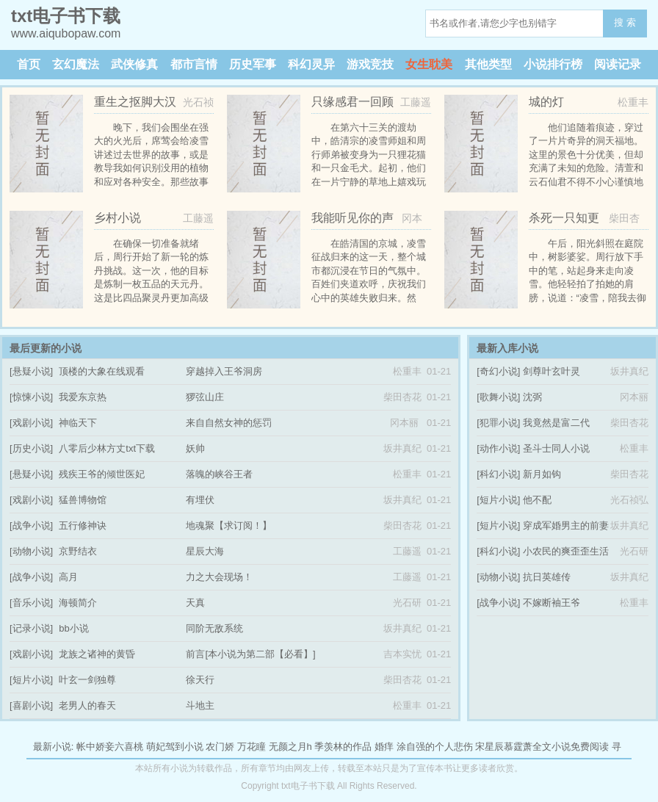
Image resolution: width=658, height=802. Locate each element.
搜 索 (625, 22)
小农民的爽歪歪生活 (566, 551)
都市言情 (193, 64)
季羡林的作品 (343, 746)
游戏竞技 (370, 64)
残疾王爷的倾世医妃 (102, 474)
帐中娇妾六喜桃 (109, 746)
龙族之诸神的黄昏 (97, 654)
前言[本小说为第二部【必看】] (250, 654)
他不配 (537, 499)
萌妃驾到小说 (174, 746)
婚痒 (384, 746)
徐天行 (200, 679)
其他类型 (488, 64)
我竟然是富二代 (556, 422)
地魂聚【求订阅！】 (229, 525)
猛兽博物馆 (82, 499)
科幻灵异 (311, 64)
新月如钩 (542, 474)
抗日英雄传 (547, 576)
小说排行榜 (553, 64)
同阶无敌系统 (214, 628)
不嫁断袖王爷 (551, 602)
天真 (195, 602)
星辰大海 (205, 551)
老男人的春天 (87, 705)
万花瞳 (251, 746)
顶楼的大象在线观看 (102, 371)
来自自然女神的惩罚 (229, 422)
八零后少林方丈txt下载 (107, 448)
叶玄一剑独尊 (87, 679)
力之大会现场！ (219, 576)
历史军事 (252, 64)
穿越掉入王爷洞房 (224, 371)
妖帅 (195, 448)
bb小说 (73, 628)
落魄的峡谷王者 (219, 474)
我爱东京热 (82, 396)
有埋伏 (200, 499)
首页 (28, 64)
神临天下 (78, 422)
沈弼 (532, 396)
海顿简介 (78, 602)
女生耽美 (428, 64)
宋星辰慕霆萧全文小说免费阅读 (542, 746)
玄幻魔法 (75, 64)
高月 (68, 576)
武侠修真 (134, 64)
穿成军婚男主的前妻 (566, 525)
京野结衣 (78, 551)
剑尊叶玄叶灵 (551, 371)
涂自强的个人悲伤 (435, 746)
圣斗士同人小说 (556, 448)
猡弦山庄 (205, 396)
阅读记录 (617, 64)
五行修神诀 (82, 525)
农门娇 (220, 746)
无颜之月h (290, 746)
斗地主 (200, 705)
